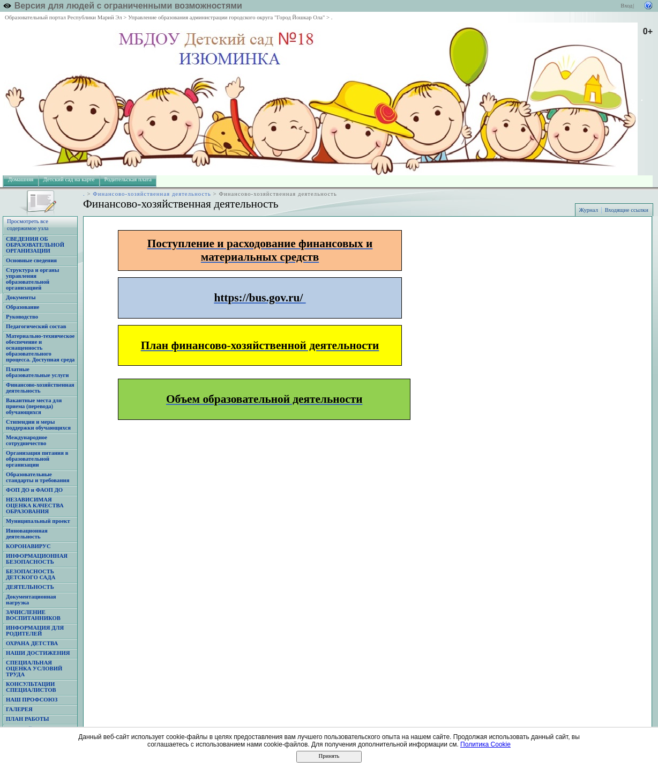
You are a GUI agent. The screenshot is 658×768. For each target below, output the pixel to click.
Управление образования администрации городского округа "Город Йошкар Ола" (226, 17)
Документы (21, 297)
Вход (626, 6)
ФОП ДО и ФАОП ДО (34, 490)
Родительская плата (128, 179)
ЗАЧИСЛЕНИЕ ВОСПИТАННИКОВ (33, 615)
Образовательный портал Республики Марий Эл (63, 17)
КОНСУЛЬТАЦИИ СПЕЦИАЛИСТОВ (31, 687)
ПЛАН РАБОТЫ (27, 719)
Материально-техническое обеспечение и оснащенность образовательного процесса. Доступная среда (40, 348)
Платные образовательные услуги (37, 372)
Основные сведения (31, 260)
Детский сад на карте (69, 179)
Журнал (588, 210)
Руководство (22, 317)
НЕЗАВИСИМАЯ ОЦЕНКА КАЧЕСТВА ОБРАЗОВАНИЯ (35, 505)
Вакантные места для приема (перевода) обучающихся (34, 406)
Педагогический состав (36, 326)
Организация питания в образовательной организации (37, 459)
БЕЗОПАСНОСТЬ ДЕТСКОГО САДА (30, 574)
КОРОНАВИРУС (28, 546)
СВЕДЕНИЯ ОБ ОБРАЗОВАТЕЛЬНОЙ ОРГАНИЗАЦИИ (35, 245)
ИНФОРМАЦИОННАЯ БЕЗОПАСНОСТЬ (37, 559)
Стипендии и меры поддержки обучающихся (38, 425)
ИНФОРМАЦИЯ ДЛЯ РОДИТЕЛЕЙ (35, 631)
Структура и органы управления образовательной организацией (32, 279)
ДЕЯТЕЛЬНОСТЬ (30, 587)
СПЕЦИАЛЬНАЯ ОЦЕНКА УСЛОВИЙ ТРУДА (34, 668)
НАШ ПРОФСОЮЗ (31, 700)
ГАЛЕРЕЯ (19, 709)
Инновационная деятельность (27, 534)
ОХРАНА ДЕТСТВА (32, 643)
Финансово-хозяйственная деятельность (152, 194)
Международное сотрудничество (26, 440)
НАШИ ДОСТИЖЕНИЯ (38, 653)
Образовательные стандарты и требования (38, 477)
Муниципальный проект (38, 521)
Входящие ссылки (626, 210)
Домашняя (21, 179)
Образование (22, 307)
